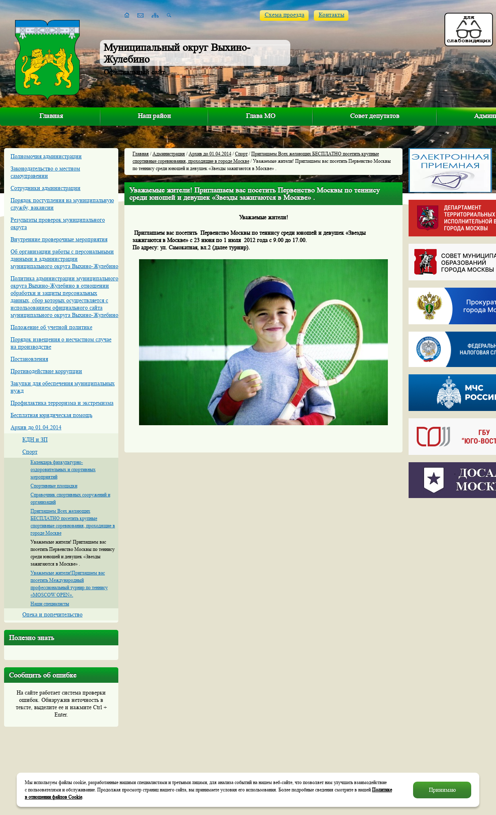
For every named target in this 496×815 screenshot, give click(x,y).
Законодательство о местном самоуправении (45, 172)
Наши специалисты (49, 604)
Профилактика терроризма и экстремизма (62, 403)
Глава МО (260, 116)
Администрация (168, 154)
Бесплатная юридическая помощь (51, 415)
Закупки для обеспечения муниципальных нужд (63, 387)
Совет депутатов (374, 116)
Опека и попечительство (52, 614)
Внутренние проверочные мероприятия (59, 239)
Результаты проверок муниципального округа (58, 223)
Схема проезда (285, 14)
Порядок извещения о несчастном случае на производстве (61, 343)
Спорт (29, 451)
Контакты (331, 14)
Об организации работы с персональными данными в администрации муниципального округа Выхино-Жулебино (64, 258)
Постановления (29, 359)
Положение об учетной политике (51, 327)
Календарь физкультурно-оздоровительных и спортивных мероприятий (63, 469)
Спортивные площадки (53, 486)
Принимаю (442, 790)
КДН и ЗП (35, 439)
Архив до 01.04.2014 (36, 427)
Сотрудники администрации (45, 188)
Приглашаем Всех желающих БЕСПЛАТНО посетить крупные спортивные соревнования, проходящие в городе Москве (72, 522)
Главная (51, 116)
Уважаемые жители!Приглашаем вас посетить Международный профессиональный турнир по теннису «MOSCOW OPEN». (69, 584)
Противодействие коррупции (46, 371)
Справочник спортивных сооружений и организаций (70, 498)
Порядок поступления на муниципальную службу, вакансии (62, 204)
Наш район (154, 116)
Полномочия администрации (46, 156)
